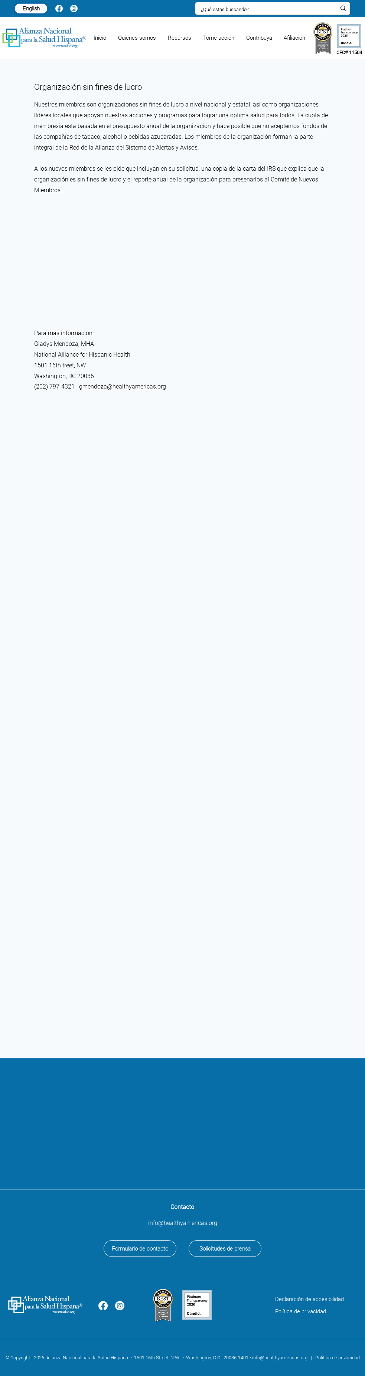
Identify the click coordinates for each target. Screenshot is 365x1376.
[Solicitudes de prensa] (225, 1248)
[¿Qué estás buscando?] (263, 9)
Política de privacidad (300, 1311)
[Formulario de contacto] (140, 1248)
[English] (31, 8)
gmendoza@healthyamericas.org (122, 386)
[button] (137, 38)
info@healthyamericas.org (279, 1357)
